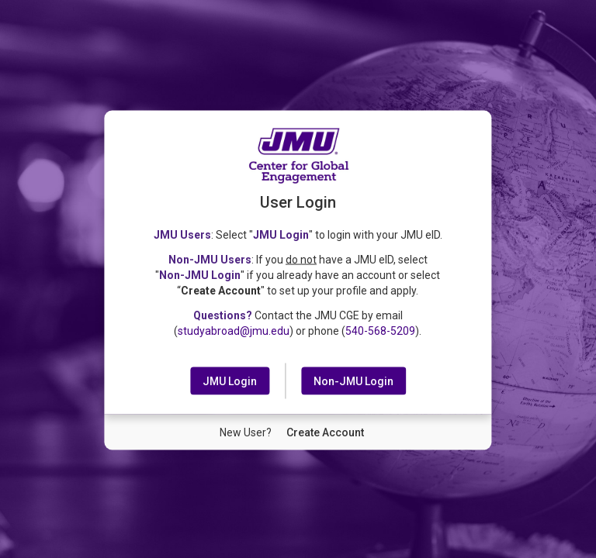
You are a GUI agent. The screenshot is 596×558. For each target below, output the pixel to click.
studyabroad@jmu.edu (233, 330)
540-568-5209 (380, 330)
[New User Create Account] (325, 432)
